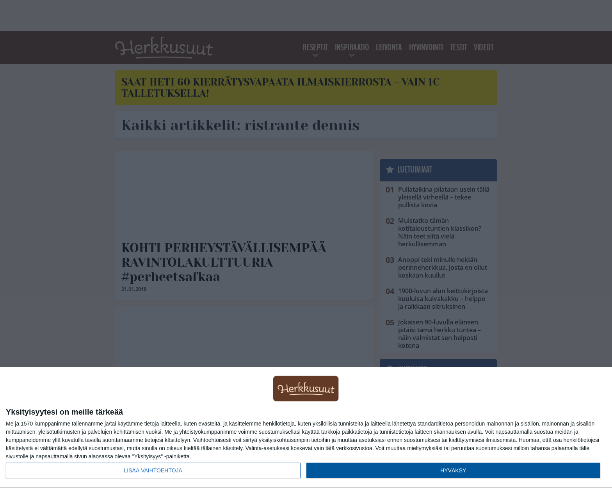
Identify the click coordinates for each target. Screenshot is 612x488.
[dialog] (306, 427)
